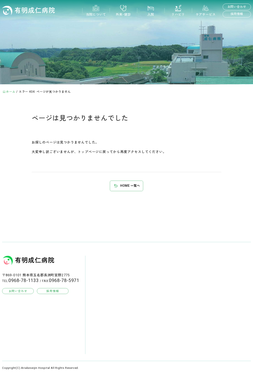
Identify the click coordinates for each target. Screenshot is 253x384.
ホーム (10, 92)
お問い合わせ (236, 7)
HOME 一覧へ (130, 186)
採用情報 (236, 14)
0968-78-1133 (23, 280)
